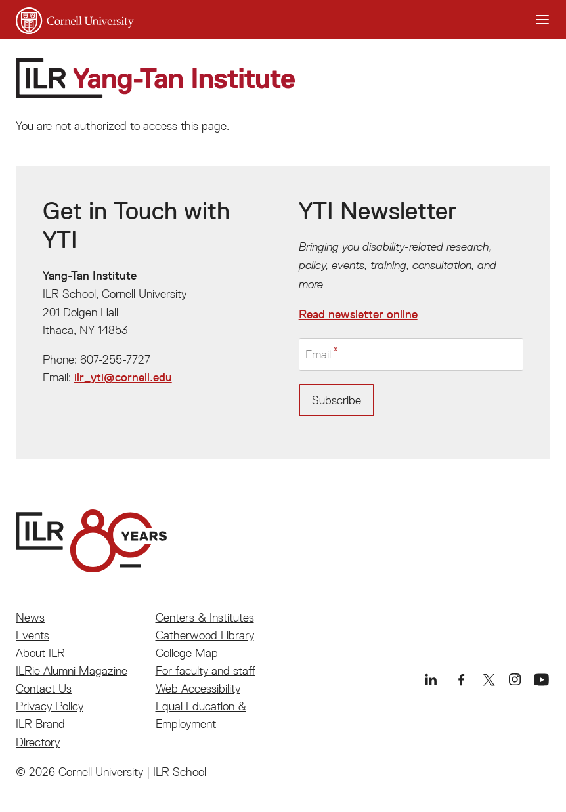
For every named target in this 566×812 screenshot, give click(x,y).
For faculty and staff (205, 670)
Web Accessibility (198, 688)
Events (32, 635)
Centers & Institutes (205, 617)
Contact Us (44, 688)
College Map (187, 652)
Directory (38, 742)
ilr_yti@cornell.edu (123, 377)
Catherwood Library (205, 635)
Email (318, 354)
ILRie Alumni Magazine (71, 670)
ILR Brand (40, 723)
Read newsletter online (358, 314)
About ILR (40, 652)
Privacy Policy (49, 706)
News (30, 617)
